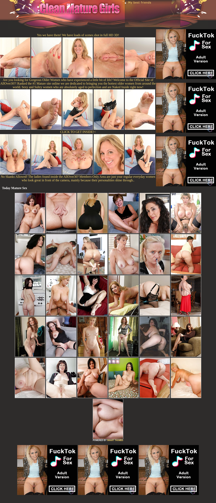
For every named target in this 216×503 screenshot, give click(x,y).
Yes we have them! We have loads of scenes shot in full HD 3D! (78, 35)
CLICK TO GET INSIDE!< (78, 132)
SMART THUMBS (115, 440)
